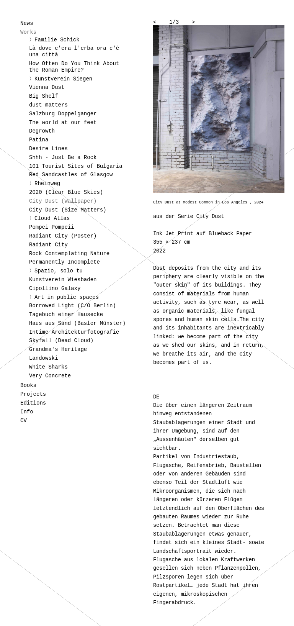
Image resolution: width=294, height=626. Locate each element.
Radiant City (48, 245)
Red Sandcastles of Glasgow (71, 175)
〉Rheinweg (44, 183)
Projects (33, 394)
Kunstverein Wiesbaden (62, 280)
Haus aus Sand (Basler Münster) (77, 323)
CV (23, 421)
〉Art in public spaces (64, 297)
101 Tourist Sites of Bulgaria (75, 166)
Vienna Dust (46, 87)
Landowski (43, 358)
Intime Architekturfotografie (74, 332)
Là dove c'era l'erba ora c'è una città (74, 51)
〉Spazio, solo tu (56, 271)
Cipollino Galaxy (54, 288)
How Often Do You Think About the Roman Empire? (74, 67)
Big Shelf (43, 96)
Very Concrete (50, 376)
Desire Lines (48, 149)
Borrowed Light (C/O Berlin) (72, 306)
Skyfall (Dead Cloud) (61, 341)
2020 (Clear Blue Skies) (66, 192)
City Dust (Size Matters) (67, 210)
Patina (38, 140)
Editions (33, 403)
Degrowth (42, 131)
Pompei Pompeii (51, 227)
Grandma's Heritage (58, 349)
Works (28, 32)
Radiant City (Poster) (62, 236)
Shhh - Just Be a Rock (62, 157)
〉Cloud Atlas (49, 218)
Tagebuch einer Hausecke (66, 314)
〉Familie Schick (54, 40)
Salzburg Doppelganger (62, 114)
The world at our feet (62, 123)
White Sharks (48, 367)
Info (26, 412)
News (26, 23)
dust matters (48, 105)
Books (28, 385)
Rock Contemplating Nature (69, 254)
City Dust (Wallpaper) (62, 201)
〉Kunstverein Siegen (60, 79)
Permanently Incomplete (64, 262)
